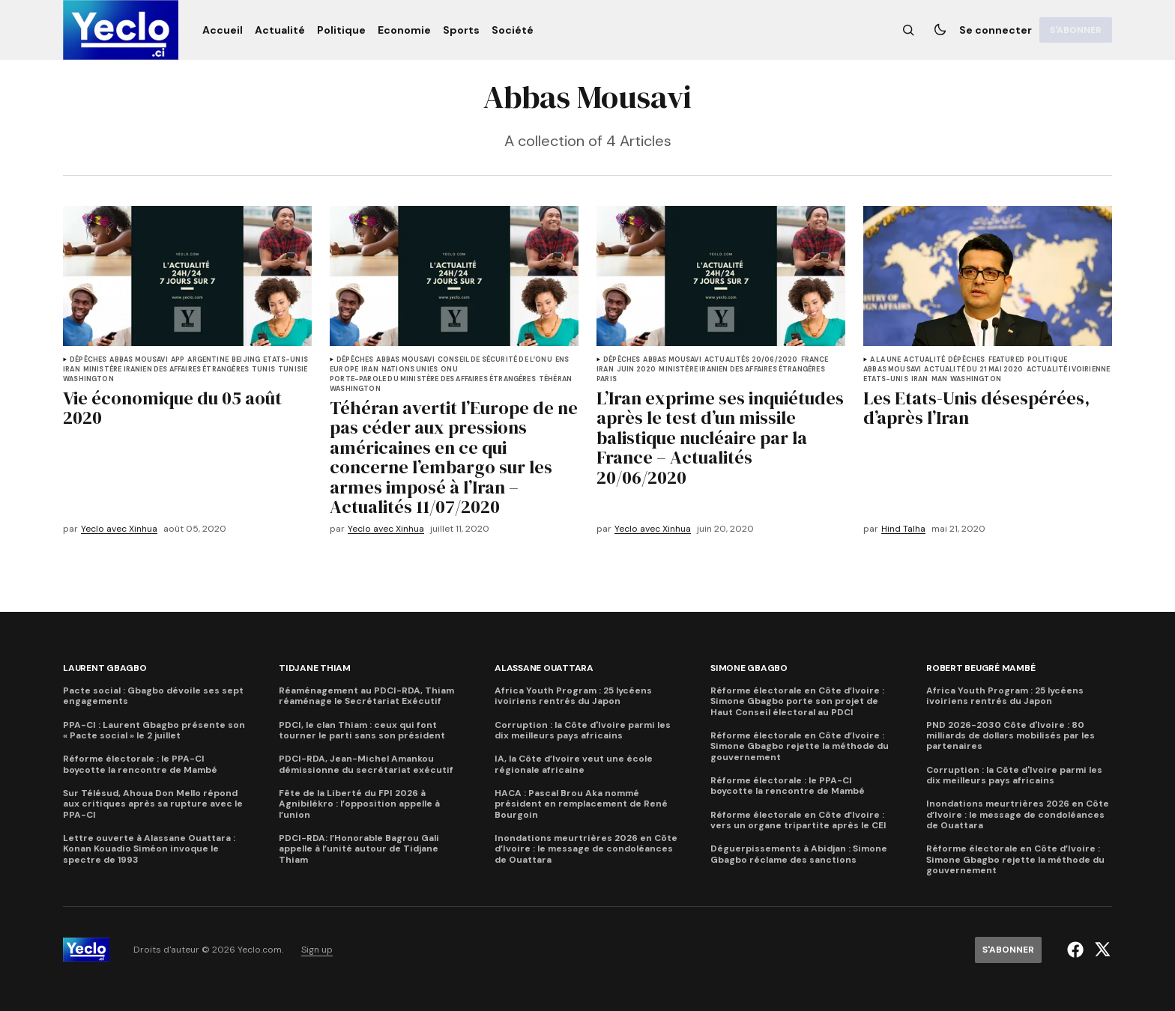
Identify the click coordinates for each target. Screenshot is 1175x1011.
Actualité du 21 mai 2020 (973, 369)
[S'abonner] (1075, 30)
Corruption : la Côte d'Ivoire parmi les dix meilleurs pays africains (583, 730)
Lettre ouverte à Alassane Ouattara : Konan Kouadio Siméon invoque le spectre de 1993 (149, 849)
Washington (88, 379)
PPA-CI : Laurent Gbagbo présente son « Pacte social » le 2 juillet (154, 730)
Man (939, 379)
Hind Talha (903, 529)
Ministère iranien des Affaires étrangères (166, 369)
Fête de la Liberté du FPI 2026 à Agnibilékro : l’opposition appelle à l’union (359, 804)
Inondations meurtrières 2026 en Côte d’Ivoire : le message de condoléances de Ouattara (586, 849)
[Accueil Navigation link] (225, 30)
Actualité (924, 359)
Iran (71, 369)
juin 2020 (636, 369)
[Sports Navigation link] (461, 30)
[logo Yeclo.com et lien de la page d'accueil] (120, 30)
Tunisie (292, 369)
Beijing (246, 359)
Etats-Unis (285, 359)
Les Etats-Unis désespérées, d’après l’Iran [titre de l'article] (976, 408)
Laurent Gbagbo (105, 668)
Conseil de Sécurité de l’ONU (495, 359)
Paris (606, 379)
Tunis (263, 369)
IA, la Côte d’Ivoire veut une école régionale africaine (574, 764)
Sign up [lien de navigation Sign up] (317, 950)
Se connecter (995, 30)
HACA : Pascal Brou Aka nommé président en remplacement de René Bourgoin (581, 804)
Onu (449, 369)
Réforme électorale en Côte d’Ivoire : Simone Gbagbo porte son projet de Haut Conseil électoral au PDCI (797, 701)
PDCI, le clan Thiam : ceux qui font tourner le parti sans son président (362, 730)
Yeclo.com (260, 950)
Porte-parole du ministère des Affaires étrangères (433, 379)
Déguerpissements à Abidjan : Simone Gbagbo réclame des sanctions (798, 854)
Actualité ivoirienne (1069, 369)
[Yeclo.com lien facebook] (1077, 949)
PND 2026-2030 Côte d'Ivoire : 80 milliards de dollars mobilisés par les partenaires (1010, 736)
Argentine (208, 359)
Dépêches (88, 359)
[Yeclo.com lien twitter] (1100, 949)
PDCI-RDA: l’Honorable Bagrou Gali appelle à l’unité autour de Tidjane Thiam (359, 849)
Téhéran (555, 379)
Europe (344, 369)
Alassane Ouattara (544, 668)
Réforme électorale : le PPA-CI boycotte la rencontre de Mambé (140, 764)
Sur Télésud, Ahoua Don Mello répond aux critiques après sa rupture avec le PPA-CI (153, 804)
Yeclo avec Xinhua (119, 529)
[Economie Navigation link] (404, 30)
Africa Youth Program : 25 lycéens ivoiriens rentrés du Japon (573, 696)
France (815, 359)
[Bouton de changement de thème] (940, 30)
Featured (1006, 359)
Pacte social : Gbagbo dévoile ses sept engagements (153, 696)
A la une (885, 359)
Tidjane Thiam (315, 668)
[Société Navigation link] (510, 30)
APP (178, 359)
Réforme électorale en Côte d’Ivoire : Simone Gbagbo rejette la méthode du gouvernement (799, 746)
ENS (562, 359)
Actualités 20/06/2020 (751, 359)
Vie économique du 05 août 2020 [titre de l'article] (172, 408)
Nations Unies (409, 369)
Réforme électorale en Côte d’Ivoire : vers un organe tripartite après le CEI (798, 820)
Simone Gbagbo (749, 668)
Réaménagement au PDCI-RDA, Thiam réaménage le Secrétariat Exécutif (366, 696)
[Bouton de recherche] (908, 30)
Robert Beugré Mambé (980, 668)
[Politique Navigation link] (341, 30)
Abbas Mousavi (138, 359)
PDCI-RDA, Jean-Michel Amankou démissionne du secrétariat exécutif (366, 764)
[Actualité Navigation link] (280, 30)
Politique (1047, 359)
